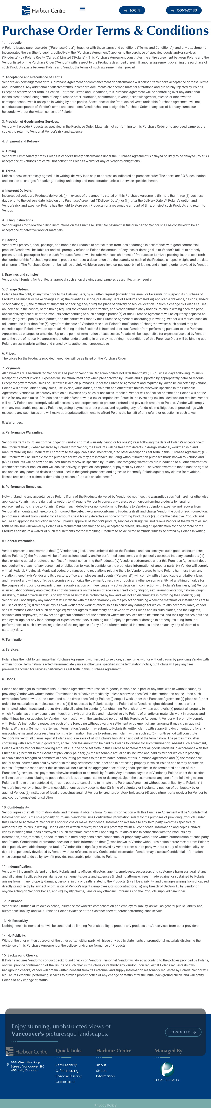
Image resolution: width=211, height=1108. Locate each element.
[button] (82, 8)
